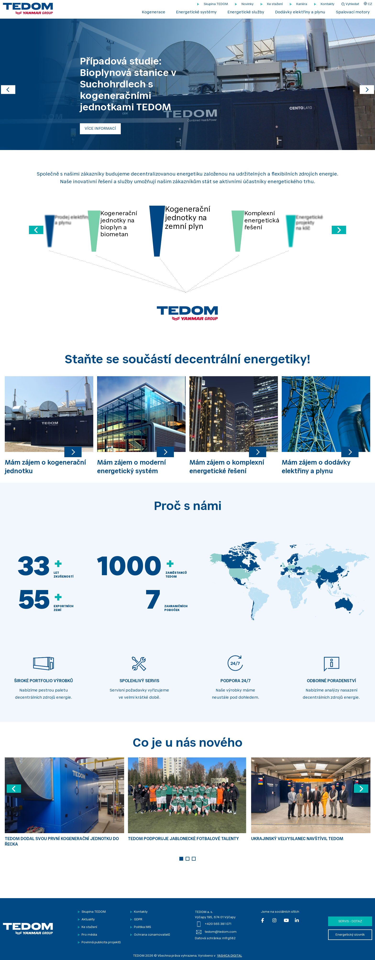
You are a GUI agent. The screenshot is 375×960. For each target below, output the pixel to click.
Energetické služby (245, 12)
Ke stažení (275, 4)
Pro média (89, 934)
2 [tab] (187, 859)
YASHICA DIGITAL (229, 955)
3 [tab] (194, 859)
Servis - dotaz (350, 921)
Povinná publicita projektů (101, 942)
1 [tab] (181, 859)
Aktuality (88, 919)
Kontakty (327, 4)
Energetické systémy (196, 12)
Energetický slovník (350, 934)
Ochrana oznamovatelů (152, 934)
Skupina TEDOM (216, 4)
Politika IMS (142, 927)
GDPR (138, 919)
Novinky (248, 4)
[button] (8, 84)
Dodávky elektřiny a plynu (300, 12)
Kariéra (301, 4)
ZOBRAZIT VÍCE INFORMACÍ (110, 129)
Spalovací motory (353, 12)
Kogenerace (153, 12)
